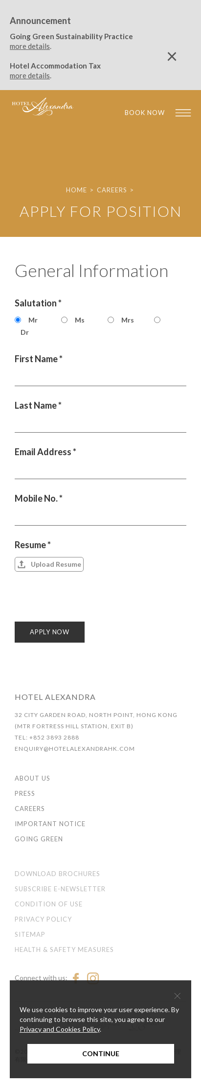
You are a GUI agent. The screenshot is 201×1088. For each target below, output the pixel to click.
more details (30, 46)
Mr (33, 320)
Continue (100, 1053)
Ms (80, 320)
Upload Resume (56, 564)
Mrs (127, 320)
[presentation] (89, 602)
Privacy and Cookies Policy (60, 1029)
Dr (25, 332)
